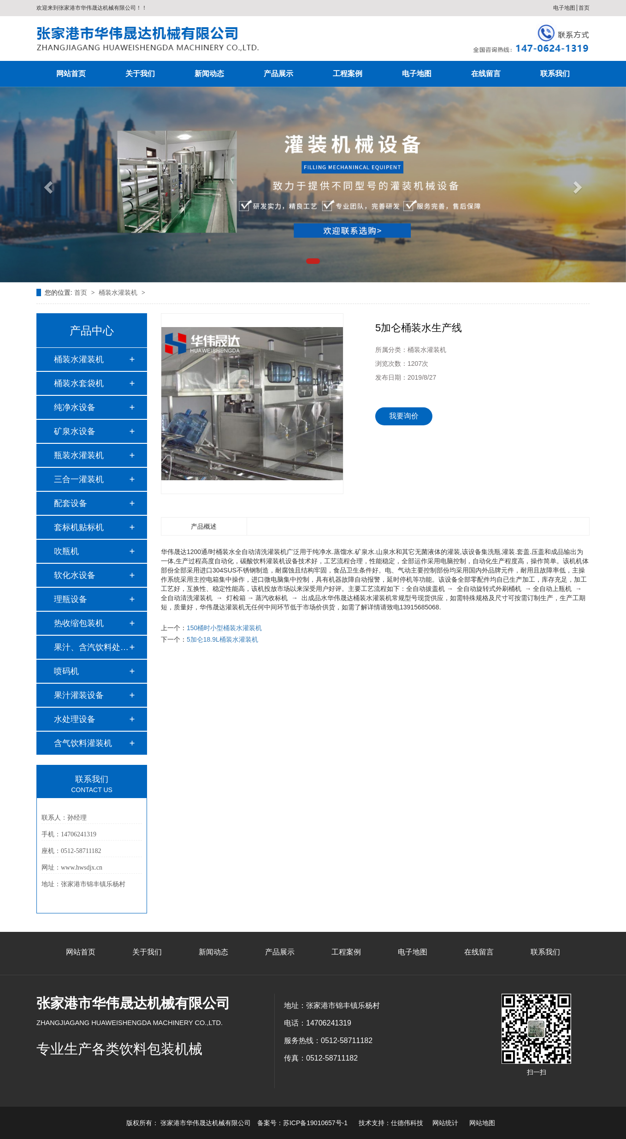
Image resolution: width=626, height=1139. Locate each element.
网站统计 (445, 1123)
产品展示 (278, 74)
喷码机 (66, 671)
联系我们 (555, 74)
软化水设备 (74, 575)
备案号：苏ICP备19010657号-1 (302, 1123)
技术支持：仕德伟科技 (391, 1123)
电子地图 (564, 8)
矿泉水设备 (74, 431)
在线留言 (486, 74)
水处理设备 (74, 719)
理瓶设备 (70, 599)
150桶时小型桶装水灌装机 (224, 628)
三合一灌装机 (79, 479)
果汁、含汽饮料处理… (91, 647)
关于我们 (140, 74)
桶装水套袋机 (79, 383)
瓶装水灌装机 (79, 455)
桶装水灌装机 (119, 292)
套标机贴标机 (79, 527)
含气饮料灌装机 (83, 743)
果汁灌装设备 (79, 695)
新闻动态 (209, 74)
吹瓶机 (66, 551)
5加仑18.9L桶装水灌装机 (222, 639)
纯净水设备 (74, 407)
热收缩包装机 (79, 623)
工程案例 (347, 74)
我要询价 (404, 416)
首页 (584, 8)
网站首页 (71, 74)
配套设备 (70, 503)
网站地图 (482, 1123)
